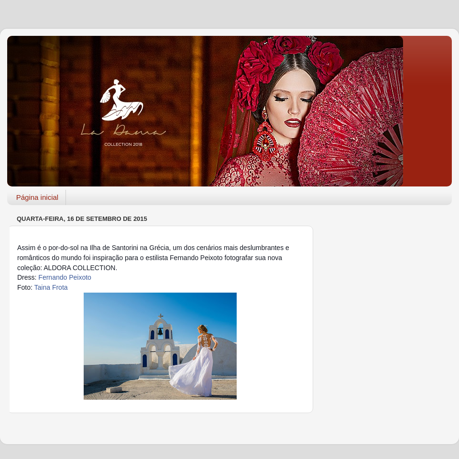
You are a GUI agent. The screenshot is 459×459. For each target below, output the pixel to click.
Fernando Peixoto (64, 277)
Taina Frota (51, 287)
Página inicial (37, 197)
